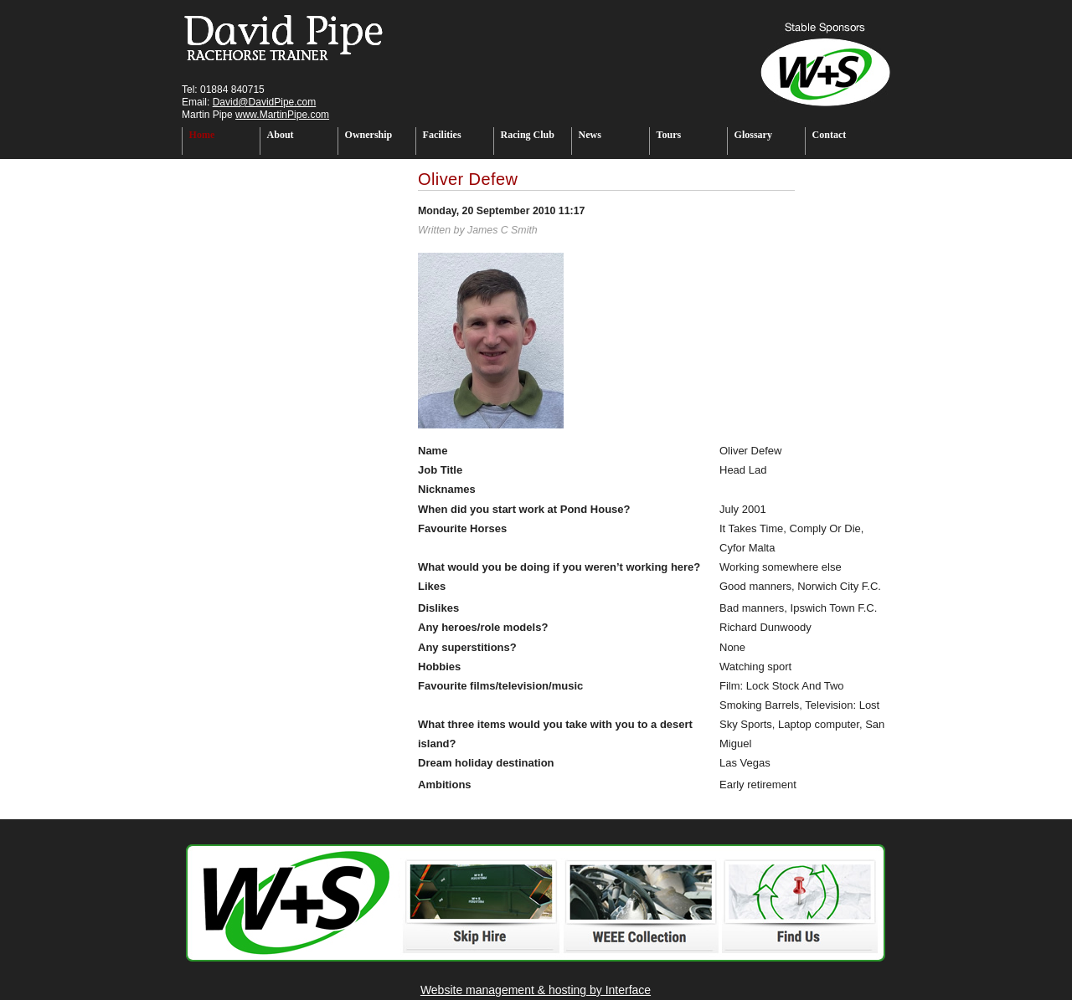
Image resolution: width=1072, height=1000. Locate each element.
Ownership (369, 135)
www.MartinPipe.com (282, 115)
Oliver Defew (468, 179)
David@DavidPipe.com (265, 102)
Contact (829, 135)
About (280, 135)
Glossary (753, 135)
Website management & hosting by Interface (535, 990)
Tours (669, 135)
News (590, 135)
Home (202, 135)
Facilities (442, 135)
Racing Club (527, 135)
